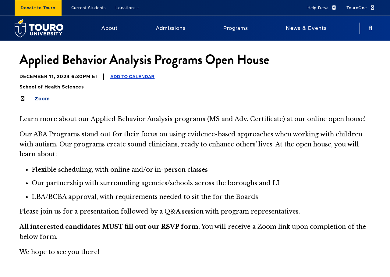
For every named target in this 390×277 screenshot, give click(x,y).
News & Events (306, 28)
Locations (125, 8)
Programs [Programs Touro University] (235, 28)
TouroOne (360, 7)
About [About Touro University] (109, 28)
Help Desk (322, 7)
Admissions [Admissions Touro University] (171, 28)
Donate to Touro (38, 8)
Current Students (88, 8)
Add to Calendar (132, 76)
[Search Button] (369, 28)
